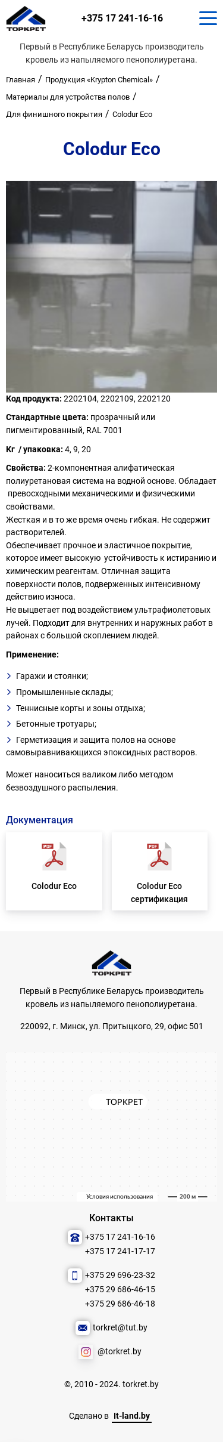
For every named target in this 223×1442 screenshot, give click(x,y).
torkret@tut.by (120, 1328)
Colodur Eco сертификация (159, 896)
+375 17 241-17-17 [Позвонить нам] (120, 1251)
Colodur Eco (54, 890)
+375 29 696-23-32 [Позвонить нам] (120, 1275)
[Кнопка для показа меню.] (208, 20)
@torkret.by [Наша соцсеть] (120, 1352)
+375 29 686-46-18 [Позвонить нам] (120, 1304)
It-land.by (132, 1416)
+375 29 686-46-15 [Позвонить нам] (120, 1289)
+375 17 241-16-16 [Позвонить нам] (125, 20)
